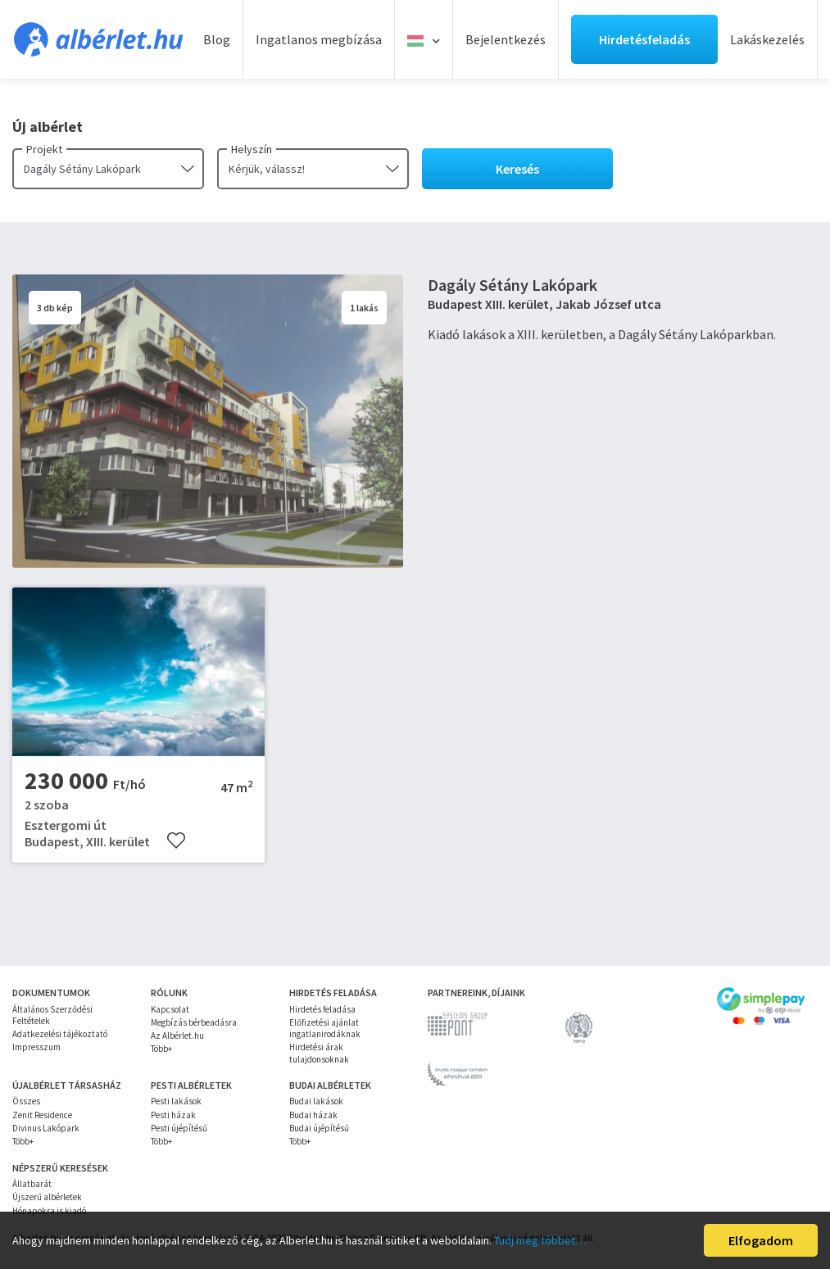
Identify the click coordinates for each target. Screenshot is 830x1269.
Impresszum (36, 1047)
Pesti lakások (176, 1101)
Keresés (517, 169)
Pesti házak (173, 1115)
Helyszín (251, 149)
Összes (26, 1101)
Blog (216, 39)
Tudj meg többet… (540, 1240)
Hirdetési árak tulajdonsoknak (319, 1052)
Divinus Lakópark (45, 1128)
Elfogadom (760, 1240)
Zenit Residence (42, 1115)
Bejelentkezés (505, 39)
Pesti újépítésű (179, 1128)
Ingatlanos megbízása (319, 39)
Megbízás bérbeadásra (194, 1022)
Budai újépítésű (319, 1128)
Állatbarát (32, 1184)
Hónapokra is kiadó (49, 1211)
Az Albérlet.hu (177, 1035)
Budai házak (313, 1115)
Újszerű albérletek (47, 1197)
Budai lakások (316, 1101)
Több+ (161, 1048)
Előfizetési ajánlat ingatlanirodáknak (325, 1028)
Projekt (44, 149)
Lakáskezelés (767, 39)
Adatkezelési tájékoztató (59, 1034)
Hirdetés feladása (322, 1009)
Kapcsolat (170, 1009)
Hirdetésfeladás (644, 39)
